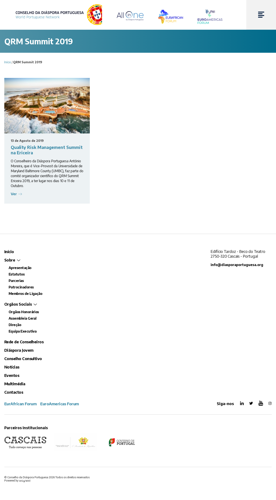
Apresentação (20, 268)
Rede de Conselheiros (23, 342)
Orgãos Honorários (24, 312)
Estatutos (17, 274)
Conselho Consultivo (23, 358)
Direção (15, 325)
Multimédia (14, 384)
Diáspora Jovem (18, 350)
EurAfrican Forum (20, 404)
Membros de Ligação (25, 294)
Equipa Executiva (22, 332)
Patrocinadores (21, 287)
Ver (14, 194)
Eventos (11, 375)
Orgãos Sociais (18, 304)
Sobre (9, 260)
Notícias (11, 367)
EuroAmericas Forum (59, 404)
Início (7, 62)
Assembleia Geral (22, 319)
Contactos (13, 392)
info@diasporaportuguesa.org (237, 265)
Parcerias (16, 281)
